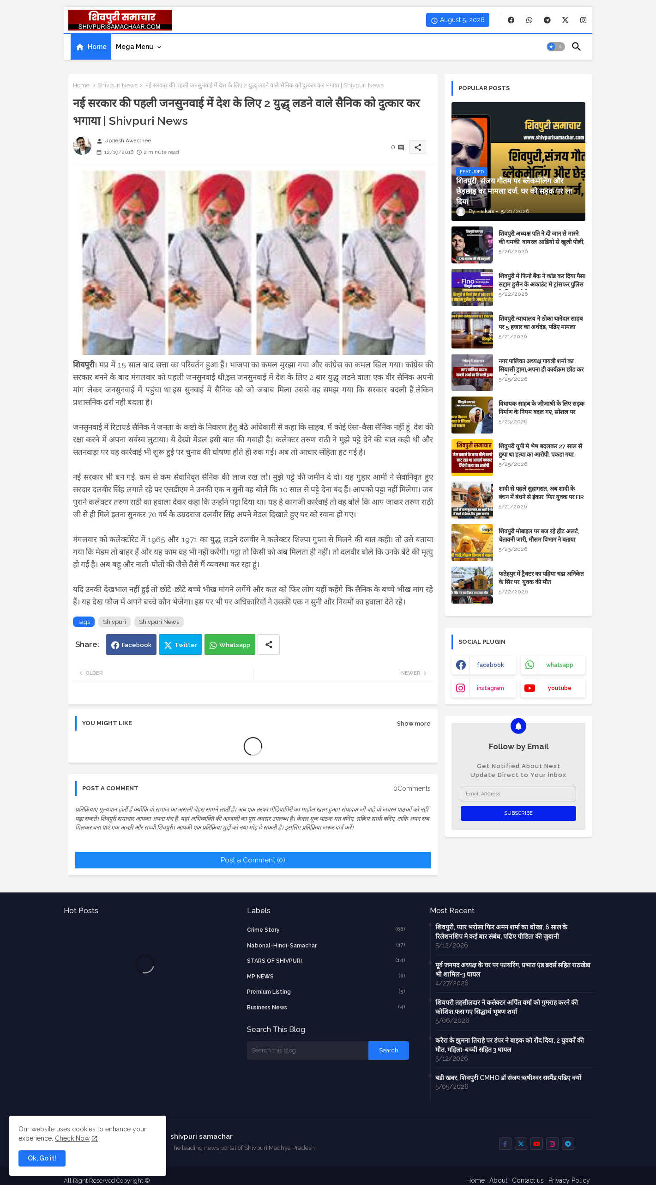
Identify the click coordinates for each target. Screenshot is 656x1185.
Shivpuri (114, 621)
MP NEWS (326, 976)
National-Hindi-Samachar (326, 945)
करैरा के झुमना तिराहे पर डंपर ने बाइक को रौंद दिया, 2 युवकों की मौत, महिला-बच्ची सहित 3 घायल (509, 1045)
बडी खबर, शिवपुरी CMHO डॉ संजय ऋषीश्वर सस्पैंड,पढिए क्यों (508, 1077)
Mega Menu (134, 46)
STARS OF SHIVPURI (326, 960)
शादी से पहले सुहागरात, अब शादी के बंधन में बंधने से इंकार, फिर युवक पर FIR (541, 493)
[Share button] (269, 644)
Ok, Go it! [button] (42, 1158)
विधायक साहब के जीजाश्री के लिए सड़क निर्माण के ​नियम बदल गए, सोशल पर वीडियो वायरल (541, 412)
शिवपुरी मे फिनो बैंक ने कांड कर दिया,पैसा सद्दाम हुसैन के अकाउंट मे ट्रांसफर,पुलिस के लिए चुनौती (542, 284)
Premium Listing (326, 991)
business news (326, 1007)
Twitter (186, 644)
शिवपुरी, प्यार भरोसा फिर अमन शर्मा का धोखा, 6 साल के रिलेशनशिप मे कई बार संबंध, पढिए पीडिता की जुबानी (501, 931)
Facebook (136, 644)
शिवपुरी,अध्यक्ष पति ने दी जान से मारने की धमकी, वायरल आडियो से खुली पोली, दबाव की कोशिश (541, 242)
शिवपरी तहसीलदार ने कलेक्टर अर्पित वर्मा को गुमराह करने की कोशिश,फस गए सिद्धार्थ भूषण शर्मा (506, 1007)
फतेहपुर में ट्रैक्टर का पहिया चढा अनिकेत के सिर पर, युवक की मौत (541, 578)
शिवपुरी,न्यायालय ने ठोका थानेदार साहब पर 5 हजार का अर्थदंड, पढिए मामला (541, 322)
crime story (326, 929)
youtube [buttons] (560, 688)
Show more (414, 723)
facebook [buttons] (490, 665)
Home (97, 46)
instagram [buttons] (490, 688)
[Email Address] (518, 794)
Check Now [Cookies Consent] (72, 1138)
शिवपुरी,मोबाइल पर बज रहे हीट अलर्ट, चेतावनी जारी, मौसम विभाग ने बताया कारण (539, 539)
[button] (556, 46)
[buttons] (511, 20)
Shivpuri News (117, 85)
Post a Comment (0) (253, 860)
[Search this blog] (308, 1050)
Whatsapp (234, 644)
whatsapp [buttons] (559, 665)
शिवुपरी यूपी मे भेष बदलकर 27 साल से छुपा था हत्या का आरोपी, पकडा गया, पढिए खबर (540, 454)
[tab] (91, 47)
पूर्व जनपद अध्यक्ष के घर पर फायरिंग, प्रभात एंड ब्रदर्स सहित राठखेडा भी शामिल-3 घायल (512, 969)
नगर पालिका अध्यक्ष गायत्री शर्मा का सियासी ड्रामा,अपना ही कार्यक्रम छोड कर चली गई (541, 369)
